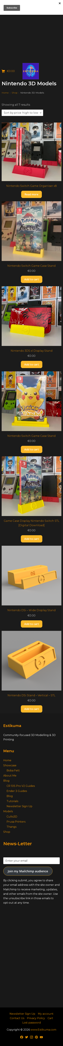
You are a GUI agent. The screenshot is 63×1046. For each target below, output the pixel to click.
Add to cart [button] (31, 279)
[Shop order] (22, 113)
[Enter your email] (31, 860)
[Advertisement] (31, 31)
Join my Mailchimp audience (28, 871)
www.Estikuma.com (43, 1029)
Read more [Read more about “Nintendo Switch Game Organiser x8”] (31, 194)
